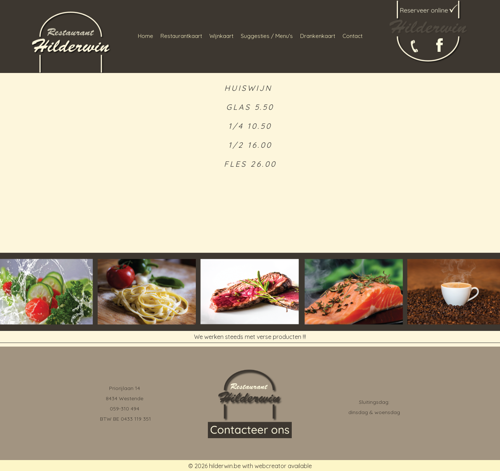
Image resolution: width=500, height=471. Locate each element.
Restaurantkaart (181, 35)
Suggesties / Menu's (267, 35)
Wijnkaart (221, 35)
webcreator (270, 466)
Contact (352, 35)
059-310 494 (124, 408)
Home (145, 35)
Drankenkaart (317, 35)
